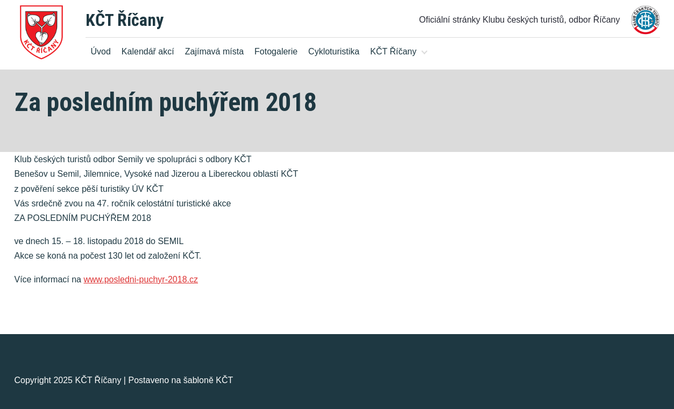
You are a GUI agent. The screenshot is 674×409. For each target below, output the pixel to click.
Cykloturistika (333, 51)
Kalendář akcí (148, 51)
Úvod (101, 51)
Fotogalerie (275, 51)
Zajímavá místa (214, 51)
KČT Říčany (125, 20)
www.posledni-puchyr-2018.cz (140, 279)
